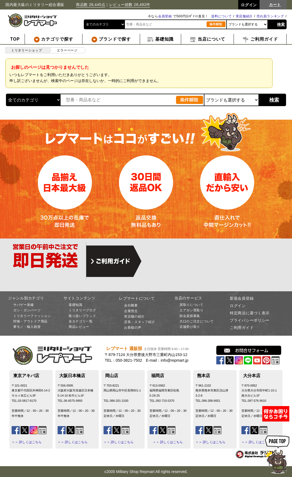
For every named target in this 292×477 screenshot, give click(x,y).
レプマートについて (137, 298)
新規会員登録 (242, 298)
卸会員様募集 (190, 316)
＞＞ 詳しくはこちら (27, 442)
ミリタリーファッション (32, 316)
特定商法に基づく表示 (250, 313)
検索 (281, 24)
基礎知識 (75, 305)
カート (275, 4)
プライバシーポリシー (250, 320)
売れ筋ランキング (270, 16)
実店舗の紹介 (134, 316)
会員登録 (165, 16)
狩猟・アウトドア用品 (30, 321)
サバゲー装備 (23, 305)
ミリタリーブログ (82, 310)
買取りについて (192, 305)
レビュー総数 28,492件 (129, 4)
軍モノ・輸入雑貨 (27, 327)
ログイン (238, 305)
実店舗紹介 (244, 16)
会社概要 (131, 305)
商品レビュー (79, 327)
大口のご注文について (197, 321)
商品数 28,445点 (90, 4)
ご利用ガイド (242, 327)
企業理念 (131, 311)
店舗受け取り (190, 327)
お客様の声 (132, 327)
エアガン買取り (192, 310)
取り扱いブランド (82, 316)
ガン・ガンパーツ (27, 310)
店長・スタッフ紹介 (139, 322)
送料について (221, 16)
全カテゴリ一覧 (81, 321)
